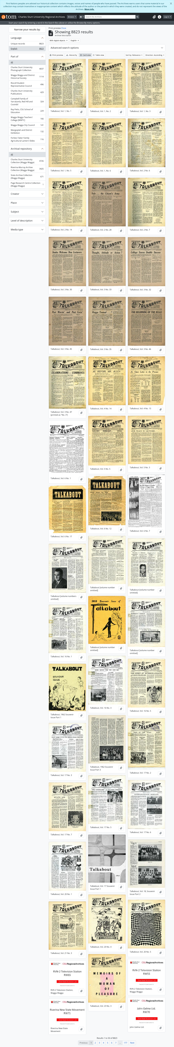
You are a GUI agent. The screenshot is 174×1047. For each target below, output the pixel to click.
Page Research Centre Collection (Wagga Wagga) (27, 184)
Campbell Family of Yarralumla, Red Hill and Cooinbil (27, 101)
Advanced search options (65, 47)
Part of (14, 56)
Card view (85, 55)
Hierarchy (71, 55)
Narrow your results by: (27, 29)
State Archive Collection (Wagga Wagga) (27, 176)
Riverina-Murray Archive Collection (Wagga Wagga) (27, 169)
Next (132, 1042)
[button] (154, 17)
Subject (15, 211)
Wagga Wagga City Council (27, 126)
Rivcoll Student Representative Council (27, 84)
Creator (15, 193)
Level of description (22, 220)
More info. (89, 9)
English (27, 49)
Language (16, 37)
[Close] (171, 3)
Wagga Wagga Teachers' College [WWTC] (27, 118)
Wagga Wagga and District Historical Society (27, 76)
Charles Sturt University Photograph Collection (27, 69)
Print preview (56, 55)
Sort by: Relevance (133, 55)
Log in (167, 17)
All (12, 62)
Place (14, 202)
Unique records (27, 44)
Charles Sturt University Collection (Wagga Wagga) (27, 161)
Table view (98, 55)
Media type (17, 229)
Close (63, 28)
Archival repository (21, 148)
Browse (71, 17)
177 (125, 1042)
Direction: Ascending (154, 55)
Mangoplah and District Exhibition (27, 131)
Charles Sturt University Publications (27, 92)
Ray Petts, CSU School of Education (27, 111)
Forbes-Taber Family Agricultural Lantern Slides (27, 139)
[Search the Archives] (110, 17)
